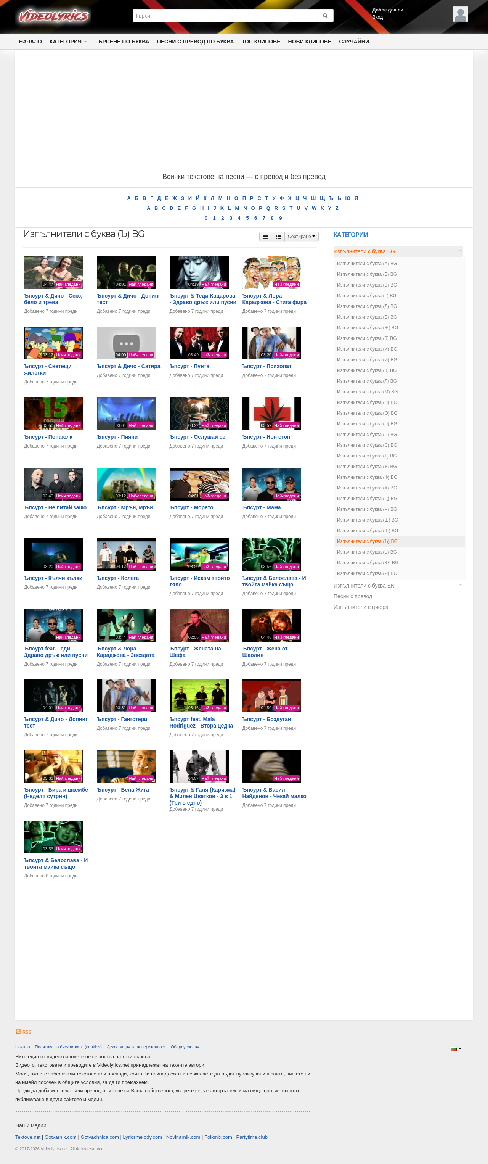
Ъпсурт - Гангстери (122, 719)
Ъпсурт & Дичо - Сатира (129, 366)
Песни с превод (353, 596)
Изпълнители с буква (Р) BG (367, 434)
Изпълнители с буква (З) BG (367, 338)
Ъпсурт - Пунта (190, 366)
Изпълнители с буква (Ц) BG (367, 498)
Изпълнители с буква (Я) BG (367, 573)
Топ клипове (261, 42)
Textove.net (28, 1137)
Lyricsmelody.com (142, 1137)
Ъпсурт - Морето (192, 507)
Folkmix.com (218, 1137)
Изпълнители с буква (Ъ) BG (367, 541)
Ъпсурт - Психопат (266, 366)
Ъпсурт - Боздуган (266, 719)
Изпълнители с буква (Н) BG (367, 402)
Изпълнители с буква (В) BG (367, 285)
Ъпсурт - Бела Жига (123, 790)
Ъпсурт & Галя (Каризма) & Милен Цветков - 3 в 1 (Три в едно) (203, 796)
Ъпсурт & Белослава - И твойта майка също (274, 581)
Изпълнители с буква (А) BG (367, 263)
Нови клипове (310, 42)
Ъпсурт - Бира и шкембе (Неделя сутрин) (56, 793)
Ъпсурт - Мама (261, 507)
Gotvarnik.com (61, 1137)
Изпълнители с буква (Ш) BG (367, 520)
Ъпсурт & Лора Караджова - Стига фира (274, 299)
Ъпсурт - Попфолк (48, 437)
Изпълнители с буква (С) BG (367, 445)
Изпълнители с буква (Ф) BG (367, 477)
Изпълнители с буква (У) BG (367, 466)
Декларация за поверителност (136, 1047)
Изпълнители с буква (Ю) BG (367, 562)
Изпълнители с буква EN (364, 586)
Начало (30, 42)
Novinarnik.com (183, 1137)
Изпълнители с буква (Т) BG (367, 456)
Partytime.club (252, 1137)
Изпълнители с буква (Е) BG (367, 317)
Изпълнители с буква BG (364, 251)
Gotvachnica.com (100, 1137)
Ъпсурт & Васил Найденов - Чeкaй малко (274, 793)
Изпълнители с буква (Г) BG (366, 295)
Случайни (354, 42)
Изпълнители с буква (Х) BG (367, 488)
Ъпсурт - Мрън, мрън (125, 507)
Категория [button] (68, 42)
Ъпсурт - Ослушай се (197, 437)
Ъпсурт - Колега (118, 578)
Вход (377, 17)
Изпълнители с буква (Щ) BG (367, 530)
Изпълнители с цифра (361, 607)
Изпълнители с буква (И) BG (367, 349)
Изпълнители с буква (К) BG (366, 370)
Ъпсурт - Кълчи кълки (53, 578)
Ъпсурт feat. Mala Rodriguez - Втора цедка (201, 722)
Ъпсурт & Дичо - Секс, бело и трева (53, 299)
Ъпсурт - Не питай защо (55, 507)
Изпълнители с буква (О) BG (367, 413)
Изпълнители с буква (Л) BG (367, 381)
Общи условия (185, 1047)
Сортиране (301, 236)
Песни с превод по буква (195, 42)
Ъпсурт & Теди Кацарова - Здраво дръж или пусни (203, 299)
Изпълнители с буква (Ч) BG (367, 509)
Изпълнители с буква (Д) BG (367, 306)
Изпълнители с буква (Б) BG (367, 274)
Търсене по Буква (122, 42)
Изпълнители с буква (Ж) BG (367, 327)
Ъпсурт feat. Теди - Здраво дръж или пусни (56, 652)
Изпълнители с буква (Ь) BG (367, 552)
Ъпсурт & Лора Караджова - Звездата (126, 652)
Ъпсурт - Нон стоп (266, 437)
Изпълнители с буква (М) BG (367, 391)
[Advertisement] (244, 112)
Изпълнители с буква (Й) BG (367, 359)
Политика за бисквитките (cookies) (68, 1047)
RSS (23, 1032)
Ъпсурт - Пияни (117, 437)
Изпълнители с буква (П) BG (367, 424)
